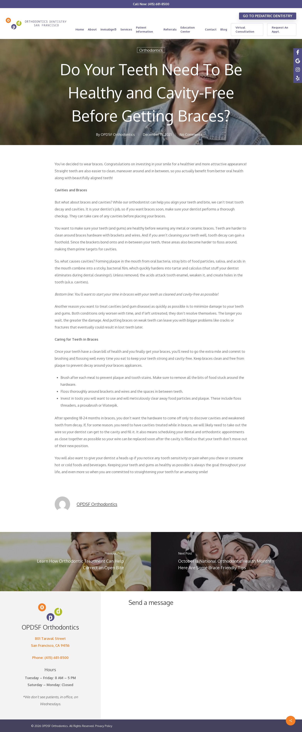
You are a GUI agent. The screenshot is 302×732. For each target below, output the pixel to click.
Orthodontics (151, 50)
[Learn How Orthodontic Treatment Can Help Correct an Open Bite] (75, 561)
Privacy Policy (103, 726)
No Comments (191, 134)
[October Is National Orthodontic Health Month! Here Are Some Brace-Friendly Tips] (226, 561)
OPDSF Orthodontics (118, 134)
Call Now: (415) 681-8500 (151, 4)
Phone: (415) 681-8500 (50, 657)
